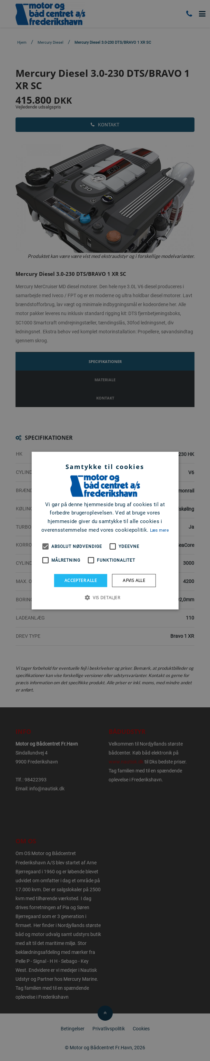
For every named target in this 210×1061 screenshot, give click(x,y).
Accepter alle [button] (80, 580)
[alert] (105, 530)
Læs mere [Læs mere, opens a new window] (159, 530)
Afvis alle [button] (134, 580)
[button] (105, 597)
